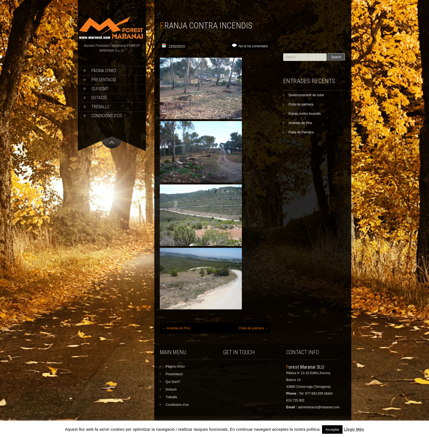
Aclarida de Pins (176, 328)
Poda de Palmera (301, 132)
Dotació (99, 97)
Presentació (103, 79)
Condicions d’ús (106, 115)
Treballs (100, 106)
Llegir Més (354, 429)
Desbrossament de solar (306, 95)
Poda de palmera (253, 328)
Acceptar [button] (332, 429)
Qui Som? (99, 88)
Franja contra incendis (304, 114)
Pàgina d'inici (103, 70)
